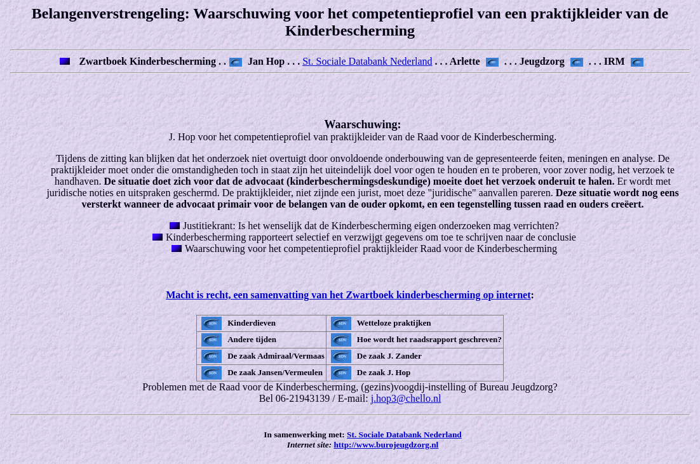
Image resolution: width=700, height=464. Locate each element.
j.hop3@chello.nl (406, 398)
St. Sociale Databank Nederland (367, 61)
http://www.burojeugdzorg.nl (385, 444)
